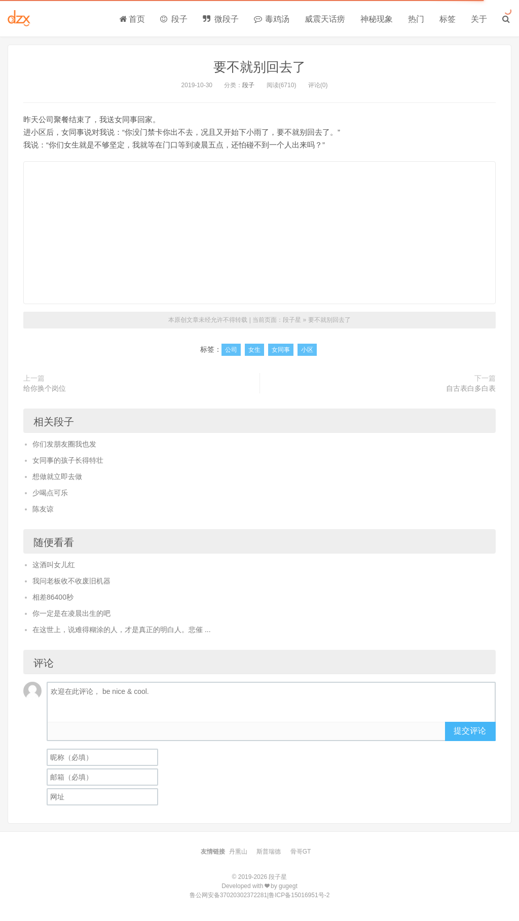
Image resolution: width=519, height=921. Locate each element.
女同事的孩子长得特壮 (67, 460)
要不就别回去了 (259, 67)
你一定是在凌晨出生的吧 (71, 613)
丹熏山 (238, 851)
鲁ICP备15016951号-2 (299, 895)
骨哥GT (300, 851)
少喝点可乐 (50, 493)
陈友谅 (43, 509)
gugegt (288, 886)
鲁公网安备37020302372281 (228, 895)
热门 (416, 19)
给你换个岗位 (44, 388)
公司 (231, 349)
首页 (132, 19)
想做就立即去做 (57, 476)
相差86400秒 (52, 597)
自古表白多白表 (471, 388)
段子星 (292, 319)
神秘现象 (376, 19)
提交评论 (470, 730)
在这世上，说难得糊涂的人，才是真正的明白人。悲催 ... (121, 629)
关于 (479, 19)
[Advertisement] (259, 233)
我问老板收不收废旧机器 (71, 581)
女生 (254, 349)
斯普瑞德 (268, 851)
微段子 (220, 19)
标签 (447, 19)
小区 (307, 349)
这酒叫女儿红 (53, 565)
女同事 (281, 349)
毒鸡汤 (271, 19)
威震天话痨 (325, 19)
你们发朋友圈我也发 (64, 444)
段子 (174, 19)
